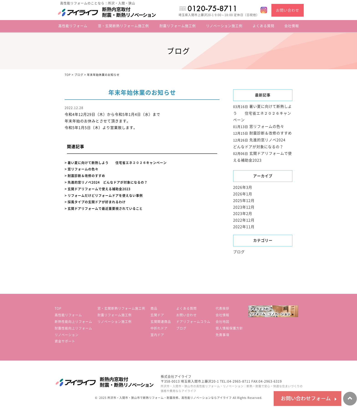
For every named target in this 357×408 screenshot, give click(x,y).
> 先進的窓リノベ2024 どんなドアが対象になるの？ (106, 182)
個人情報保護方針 (229, 328)
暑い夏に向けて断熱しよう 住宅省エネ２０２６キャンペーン (262, 113)
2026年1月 (242, 194)
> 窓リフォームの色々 (81, 169)
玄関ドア (157, 315)
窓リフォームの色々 (266, 126)
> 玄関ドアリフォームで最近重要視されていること (104, 208)
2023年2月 (242, 213)
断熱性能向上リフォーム (73, 321)
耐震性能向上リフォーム (73, 328)
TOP (58, 308)
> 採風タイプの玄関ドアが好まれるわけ (95, 202)
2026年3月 (242, 187)
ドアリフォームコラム (193, 321)
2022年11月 (244, 227)
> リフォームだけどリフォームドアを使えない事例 (104, 195)
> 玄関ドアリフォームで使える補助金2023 (97, 189)
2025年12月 (244, 200)
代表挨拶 (222, 308)
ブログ (239, 252)
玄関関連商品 (160, 321)
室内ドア (157, 334)
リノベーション (67, 334)
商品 (153, 308)
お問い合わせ (287, 10)
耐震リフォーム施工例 (177, 26)
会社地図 (222, 321)
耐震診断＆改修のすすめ (270, 133)
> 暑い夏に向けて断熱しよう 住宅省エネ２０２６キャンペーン (116, 162)
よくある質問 (263, 26)
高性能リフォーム (68, 315)
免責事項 (222, 334)
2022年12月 (244, 220)
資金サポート (65, 341)
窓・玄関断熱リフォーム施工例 (123, 26)
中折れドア (159, 328)
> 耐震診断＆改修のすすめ (85, 175)
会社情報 (291, 26)
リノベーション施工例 (224, 26)
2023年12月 (244, 207)
